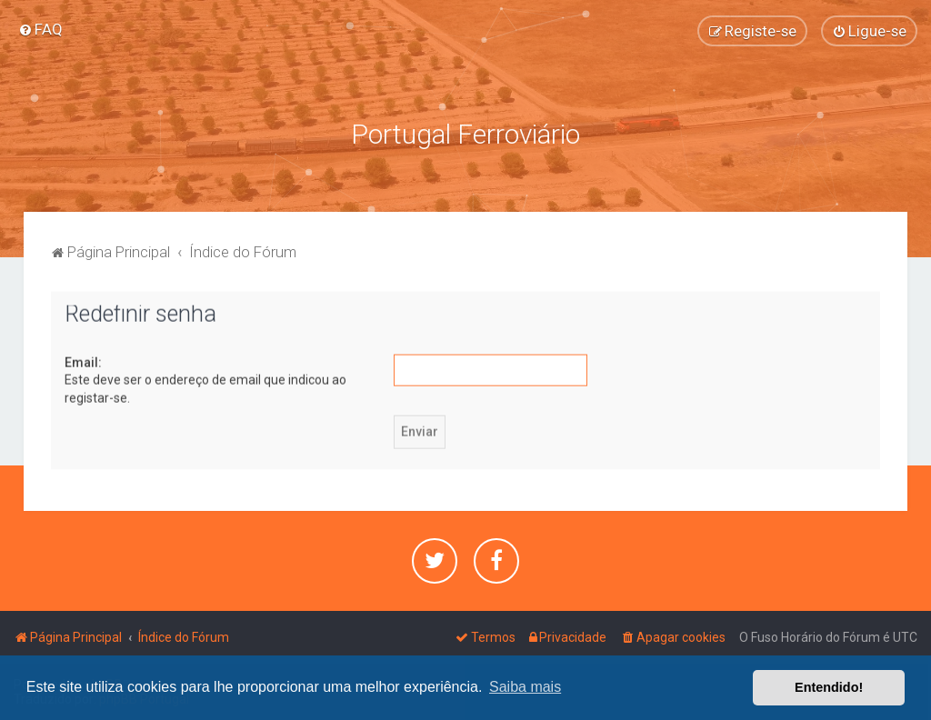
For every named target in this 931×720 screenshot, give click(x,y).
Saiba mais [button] (525, 687)
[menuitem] (40, 29)
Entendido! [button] (829, 687)
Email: (83, 361)
